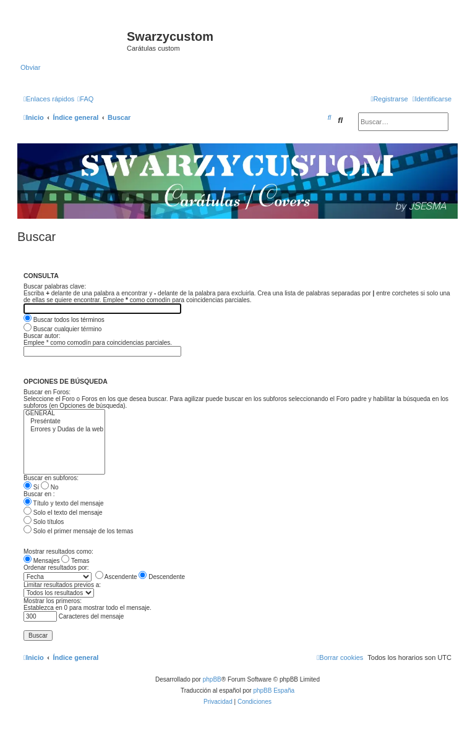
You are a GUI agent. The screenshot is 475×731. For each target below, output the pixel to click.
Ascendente (116, 576)
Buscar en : (39, 494)
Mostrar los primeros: (53, 601)
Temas (75, 560)
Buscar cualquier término (62, 329)
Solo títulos (44, 521)
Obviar (30, 67)
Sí (31, 487)
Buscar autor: (42, 335)
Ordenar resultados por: (56, 567)
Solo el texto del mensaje (63, 512)
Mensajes (42, 560)
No (50, 487)
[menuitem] (85, 99)
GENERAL (64, 414)
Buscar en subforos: (51, 478)
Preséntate (64, 422)
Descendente (162, 576)
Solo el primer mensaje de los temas (79, 531)
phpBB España (273, 690)
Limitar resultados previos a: (62, 584)
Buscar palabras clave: (55, 286)
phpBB (212, 679)
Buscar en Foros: (47, 392)
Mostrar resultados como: (58, 551)
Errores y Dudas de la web (64, 430)
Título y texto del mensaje (64, 503)
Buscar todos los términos (64, 319)
